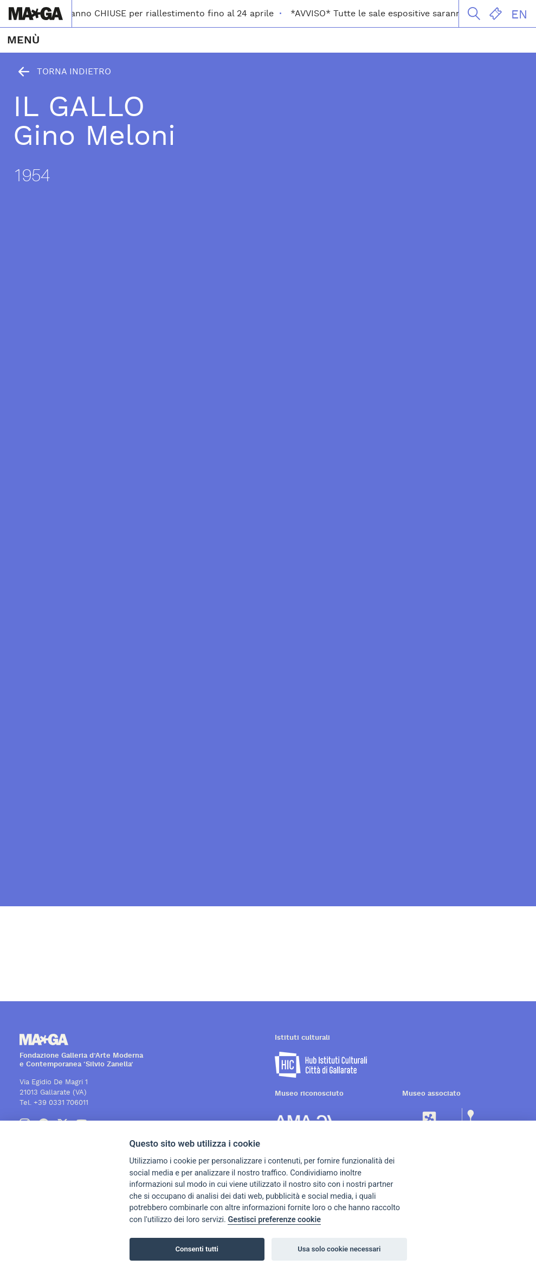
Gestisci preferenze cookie (274, 1219)
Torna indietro (62, 71)
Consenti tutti (197, 1249)
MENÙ (23, 40)
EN (519, 15)
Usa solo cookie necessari (339, 1249)
